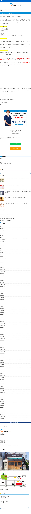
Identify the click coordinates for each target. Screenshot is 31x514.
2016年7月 (1, 399)
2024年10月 (2, 286)
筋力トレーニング (2, 241)
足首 (0, 250)
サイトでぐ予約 (15, 148)
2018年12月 (2, 349)
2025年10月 (2, 271)
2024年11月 (2, 284)
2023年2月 (1, 314)
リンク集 (2, 502)
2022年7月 (1, 319)
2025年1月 (1, 282)
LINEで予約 (15, 143)
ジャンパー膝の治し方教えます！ (5, 216)
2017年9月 (1, 377)
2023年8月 (1, 306)
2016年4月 (1, 405)
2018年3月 (1, 366)
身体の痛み (1, 252)
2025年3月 (1, 280)
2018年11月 (2, 351)
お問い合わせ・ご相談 (4, 501)
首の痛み (1, 256)
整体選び (1, 226)
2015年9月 (1, 418)
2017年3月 (1, 386)
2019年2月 (1, 345)
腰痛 (0, 248)
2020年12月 (2, 323)
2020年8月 (1, 327)
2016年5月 (1, 403)
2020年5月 (1, 332)
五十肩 (1, 235)
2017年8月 (1, 379)
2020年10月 (2, 325)
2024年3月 (1, 297)
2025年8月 (1, 273)
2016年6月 (1, 401)
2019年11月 (2, 340)
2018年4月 (1, 364)
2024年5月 (1, 293)
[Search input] (14, 172)
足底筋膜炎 (1, 228)
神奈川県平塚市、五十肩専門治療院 (5, 220)
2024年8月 (1, 288)
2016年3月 (1, 407)
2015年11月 (2, 414)
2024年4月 (1, 295)
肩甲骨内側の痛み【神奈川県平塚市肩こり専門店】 (7, 218)
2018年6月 (1, 360)
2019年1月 (1, 347)
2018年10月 (2, 353)
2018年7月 (1, 358)
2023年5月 (1, 312)
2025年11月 (2, 269)
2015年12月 (2, 412)
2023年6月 (1, 310)
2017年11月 (2, 373)
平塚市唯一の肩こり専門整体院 (5, 496)
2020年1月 (1, 336)
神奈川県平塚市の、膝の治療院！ (6, 163)
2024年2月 (1, 299)
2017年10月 (2, 375)
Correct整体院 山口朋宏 (17, 422)
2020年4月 (1, 334)
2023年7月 (1, 308)
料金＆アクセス (3, 497)
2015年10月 (2, 416)
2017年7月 (1, 381)
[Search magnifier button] (29, 172)
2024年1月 (1, 301)
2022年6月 (1, 321)
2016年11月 (2, 394)
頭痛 (0, 254)
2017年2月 (1, 388)
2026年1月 (1, 267)
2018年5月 (1, 362)
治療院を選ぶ (2, 237)
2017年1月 (1, 390)
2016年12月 (2, 392)
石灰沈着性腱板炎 (2, 239)
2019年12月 (2, 338)
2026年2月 (1, 265)
